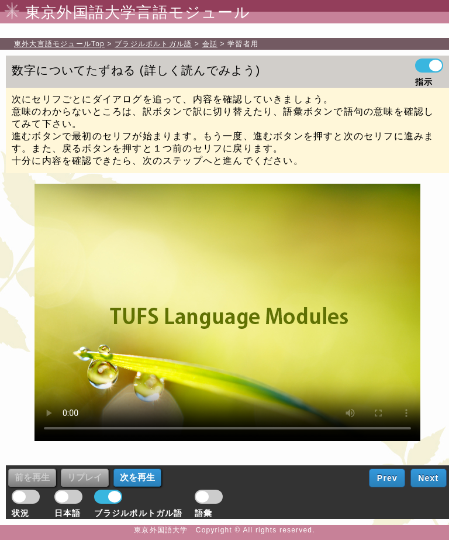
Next (428, 478)
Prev (387, 478)
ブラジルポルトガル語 (153, 44)
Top (59, 44)
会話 (209, 44)
